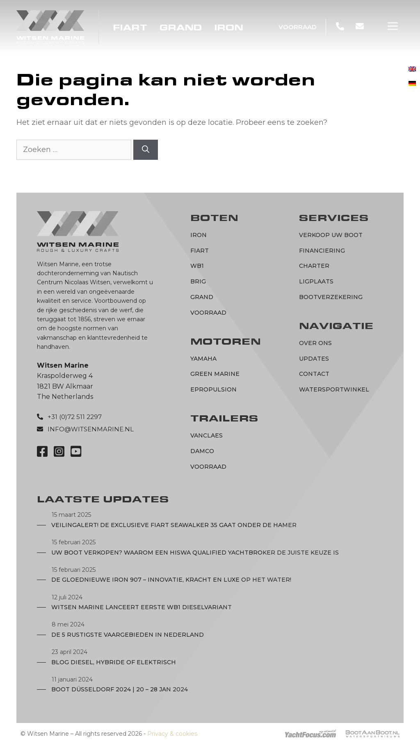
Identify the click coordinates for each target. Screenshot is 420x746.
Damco (202, 451)
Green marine (215, 374)
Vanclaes (206, 435)
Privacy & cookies (172, 733)
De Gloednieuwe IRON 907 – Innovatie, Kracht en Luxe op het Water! (171, 579)
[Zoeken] (145, 150)
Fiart (130, 27)
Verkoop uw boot (331, 235)
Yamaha (203, 358)
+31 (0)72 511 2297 (75, 417)
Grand (181, 27)
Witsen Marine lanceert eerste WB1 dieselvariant (141, 607)
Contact (314, 374)
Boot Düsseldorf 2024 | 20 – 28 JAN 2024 (119, 689)
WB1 (197, 265)
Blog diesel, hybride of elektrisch (113, 662)
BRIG (198, 281)
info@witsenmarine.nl (91, 429)
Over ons (315, 343)
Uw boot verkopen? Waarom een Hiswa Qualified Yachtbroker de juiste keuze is (195, 552)
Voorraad (297, 27)
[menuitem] (412, 69)
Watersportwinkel (334, 389)
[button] (393, 26)
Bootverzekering (331, 297)
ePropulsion (213, 389)
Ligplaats (316, 281)
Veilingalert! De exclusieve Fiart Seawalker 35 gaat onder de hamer (174, 525)
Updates (314, 358)
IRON (229, 27)
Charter (314, 265)
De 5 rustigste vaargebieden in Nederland (127, 634)
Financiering (322, 250)
